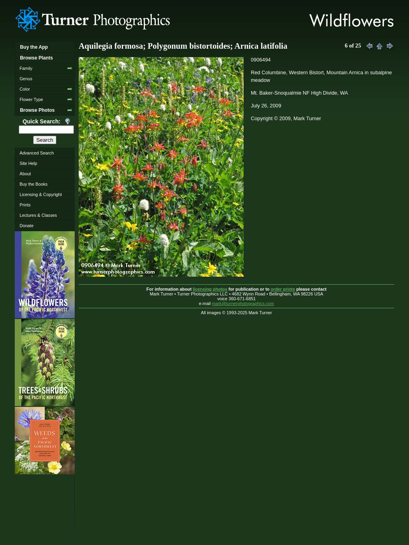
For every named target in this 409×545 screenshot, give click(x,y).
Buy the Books (34, 184)
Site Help (28, 163)
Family (26, 68)
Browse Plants (36, 58)
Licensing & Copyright (41, 194)
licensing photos (210, 289)
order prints (283, 289)
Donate (27, 225)
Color (25, 89)
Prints (25, 204)
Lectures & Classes (38, 215)
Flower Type (31, 99)
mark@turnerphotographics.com (243, 303)
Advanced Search (37, 153)
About (25, 173)
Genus (26, 78)
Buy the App (34, 47)
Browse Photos (37, 110)
